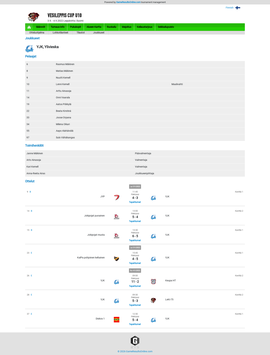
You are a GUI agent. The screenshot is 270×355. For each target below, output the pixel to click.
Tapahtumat (135, 202)
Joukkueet (98, 32)
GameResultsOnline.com (128, 2)
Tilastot (81, 32)
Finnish (235, 7)
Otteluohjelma (36, 32)
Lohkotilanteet (60, 32)
